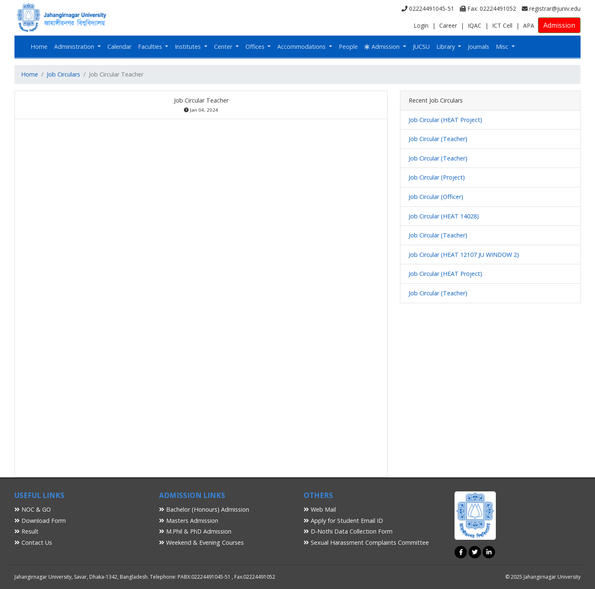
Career (448, 25)
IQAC (474, 25)
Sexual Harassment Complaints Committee (366, 542)
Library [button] (446, 46)
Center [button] (224, 46)
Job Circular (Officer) (436, 197)
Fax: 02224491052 (488, 8)
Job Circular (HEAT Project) (445, 120)
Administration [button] (75, 46)
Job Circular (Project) (437, 177)
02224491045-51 (428, 8)
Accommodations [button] (302, 46)
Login (421, 25)
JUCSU (421, 46)
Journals (478, 46)
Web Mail (320, 509)
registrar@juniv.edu (551, 8)
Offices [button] (255, 46)
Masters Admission (188, 520)
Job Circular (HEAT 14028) (444, 216)
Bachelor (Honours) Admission (204, 509)
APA (528, 25)
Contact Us (33, 542)
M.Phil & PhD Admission (195, 531)
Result (26, 531)
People (348, 46)
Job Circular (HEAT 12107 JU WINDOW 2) (464, 255)
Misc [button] (503, 46)
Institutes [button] (188, 46)
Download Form (40, 520)
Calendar (119, 46)
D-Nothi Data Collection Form (348, 531)
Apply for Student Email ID (343, 520)
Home (39, 46)
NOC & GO (32, 509)
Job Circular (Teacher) (438, 139)
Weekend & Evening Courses (201, 542)
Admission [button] (382, 46)
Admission (559, 25)
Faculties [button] (151, 46)
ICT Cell (502, 25)
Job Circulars (63, 74)
